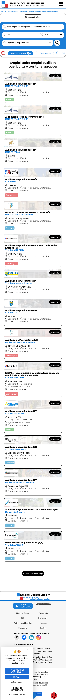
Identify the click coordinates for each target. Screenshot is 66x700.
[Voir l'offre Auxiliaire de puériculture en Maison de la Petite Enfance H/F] (33, 250)
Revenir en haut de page (33, 574)
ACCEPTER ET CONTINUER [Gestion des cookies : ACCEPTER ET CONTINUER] (17, 671)
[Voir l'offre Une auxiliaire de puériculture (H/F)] (33, 546)
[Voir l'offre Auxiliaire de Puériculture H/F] (33, 282)
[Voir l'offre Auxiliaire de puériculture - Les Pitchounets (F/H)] (33, 513)
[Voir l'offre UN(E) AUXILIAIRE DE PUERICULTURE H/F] (33, 216)
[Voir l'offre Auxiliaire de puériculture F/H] (33, 312)
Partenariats (43, 613)
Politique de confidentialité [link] (17, 689)
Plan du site (22, 628)
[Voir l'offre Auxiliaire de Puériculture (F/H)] (33, 344)
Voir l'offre (55, 76)
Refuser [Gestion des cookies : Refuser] (16, 677)
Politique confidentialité (23, 623)
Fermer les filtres (33, 17)
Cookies (43, 628)
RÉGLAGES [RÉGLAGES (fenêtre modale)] (17, 682)
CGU (22, 618)
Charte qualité (43, 618)
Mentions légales (22, 613)
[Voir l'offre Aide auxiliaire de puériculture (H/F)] (33, 120)
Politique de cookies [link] (17, 694)
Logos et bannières (43, 604)
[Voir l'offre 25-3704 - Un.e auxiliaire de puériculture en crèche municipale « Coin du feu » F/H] (33, 379)
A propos (43, 623)
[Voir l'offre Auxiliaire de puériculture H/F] (33, 87)
